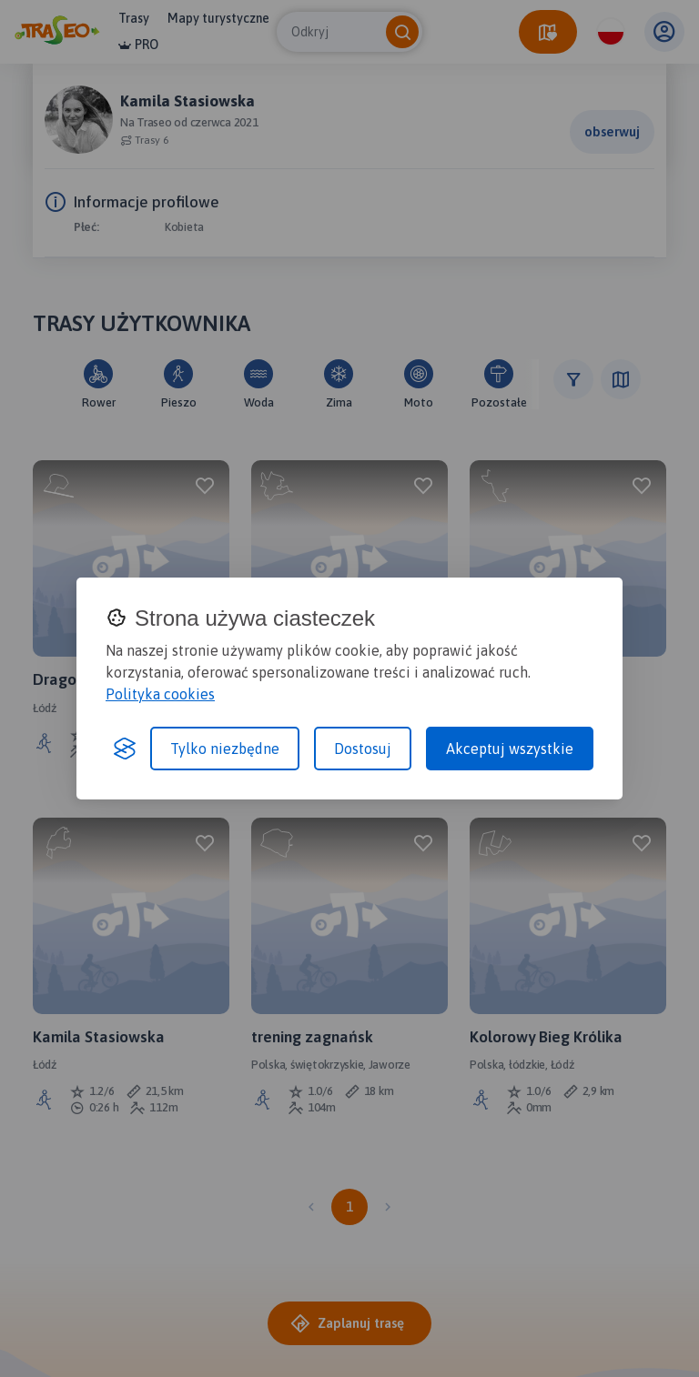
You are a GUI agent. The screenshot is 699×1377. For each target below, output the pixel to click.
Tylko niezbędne (224, 748)
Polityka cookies (160, 694)
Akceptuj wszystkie (509, 748)
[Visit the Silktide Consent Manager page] (125, 748)
